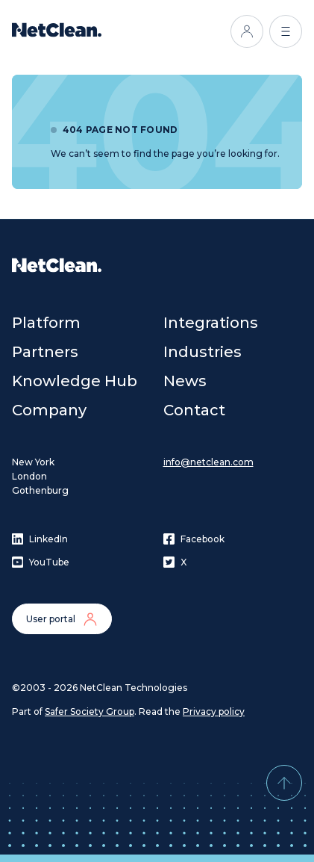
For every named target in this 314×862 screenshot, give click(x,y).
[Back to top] (284, 783)
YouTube (40, 562)
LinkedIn (40, 539)
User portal (62, 619)
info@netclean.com (208, 462)
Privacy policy (214, 711)
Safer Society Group (89, 711)
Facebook (193, 539)
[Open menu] (285, 31)
